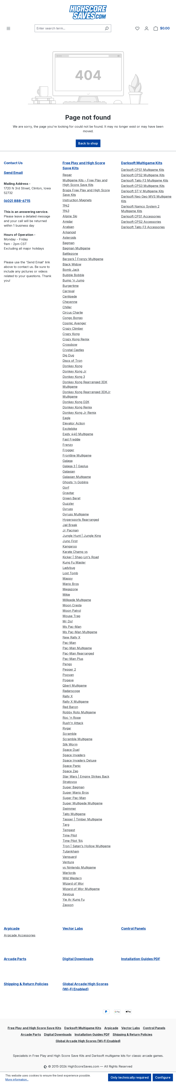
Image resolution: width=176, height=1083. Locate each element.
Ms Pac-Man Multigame (80, 632)
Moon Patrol (72, 610)
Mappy (68, 578)
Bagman (68, 243)
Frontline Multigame (77, 455)
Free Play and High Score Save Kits (84, 165)
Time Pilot (70, 835)
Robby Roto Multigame (79, 712)
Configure (162, 1077)
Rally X (68, 696)
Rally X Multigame (76, 701)
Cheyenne (70, 302)
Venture (68, 862)
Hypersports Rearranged (81, 520)
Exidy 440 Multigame (78, 434)
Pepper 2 (69, 669)
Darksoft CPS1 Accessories (141, 216)
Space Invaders (74, 755)
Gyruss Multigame (76, 514)
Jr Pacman (71, 530)
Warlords (69, 873)
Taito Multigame (74, 814)
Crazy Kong (71, 334)
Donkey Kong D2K (76, 402)
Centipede (70, 296)
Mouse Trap (71, 616)
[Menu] (8, 28)
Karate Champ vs (75, 552)
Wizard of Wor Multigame (81, 889)
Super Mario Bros (76, 792)
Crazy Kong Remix (76, 339)
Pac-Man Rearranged (78, 653)
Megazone (70, 589)
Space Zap (70, 771)
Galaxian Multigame (77, 477)
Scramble (70, 734)
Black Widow (72, 264)
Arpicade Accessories (19, 935)
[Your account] (146, 28)
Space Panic (72, 766)
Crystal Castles (73, 350)
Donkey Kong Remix (77, 407)
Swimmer (69, 808)
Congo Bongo (73, 318)
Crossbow (70, 344)
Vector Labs (73, 928)
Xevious (68, 894)
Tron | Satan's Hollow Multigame (87, 846)
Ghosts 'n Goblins (75, 482)
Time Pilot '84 (73, 841)
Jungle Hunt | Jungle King (82, 536)
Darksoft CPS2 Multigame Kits (143, 175)
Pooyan (68, 675)
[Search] (106, 28)
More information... (17, 1079)
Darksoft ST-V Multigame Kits (142, 191)
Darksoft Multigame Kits (141, 163)
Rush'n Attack (73, 723)
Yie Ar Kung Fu (74, 899)
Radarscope (71, 691)
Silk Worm (70, 744)
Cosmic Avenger (74, 323)
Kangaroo (70, 546)
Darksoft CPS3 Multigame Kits (143, 186)
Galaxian (69, 471)
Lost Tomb (70, 573)
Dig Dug (68, 355)
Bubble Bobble (73, 275)
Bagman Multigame (76, 248)
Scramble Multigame (77, 739)
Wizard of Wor (73, 883)
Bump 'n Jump (73, 280)
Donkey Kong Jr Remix (79, 413)
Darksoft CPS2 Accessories (141, 222)
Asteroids (69, 237)
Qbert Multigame (75, 685)
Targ (66, 825)
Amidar (68, 221)
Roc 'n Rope (72, 718)
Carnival (68, 291)
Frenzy (68, 445)
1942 (66, 205)
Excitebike (70, 429)
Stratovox (70, 782)
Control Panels (133, 928)
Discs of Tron (72, 361)
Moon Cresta (72, 605)
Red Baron (70, 707)
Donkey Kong (72, 366)
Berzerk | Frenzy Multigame (83, 259)
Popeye (68, 680)
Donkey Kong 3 (74, 377)
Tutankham (71, 851)
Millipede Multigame (77, 600)
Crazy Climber (73, 328)
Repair (67, 175)
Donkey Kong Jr (74, 371)
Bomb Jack (71, 270)
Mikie (66, 594)
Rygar (67, 728)
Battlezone (70, 254)
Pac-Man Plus (73, 659)
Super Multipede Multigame (83, 803)
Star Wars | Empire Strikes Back (86, 776)
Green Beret (71, 498)
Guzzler (68, 503)
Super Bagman (73, 787)
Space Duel (71, 750)
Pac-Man (69, 643)
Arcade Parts (15, 959)
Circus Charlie (73, 312)
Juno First (70, 541)
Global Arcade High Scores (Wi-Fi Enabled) (85, 986)
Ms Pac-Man (72, 627)
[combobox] (68, 28)
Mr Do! (68, 621)
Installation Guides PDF (140, 959)
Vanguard (70, 857)
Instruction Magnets (77, 200)
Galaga (68, 461)
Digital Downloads (78, 959)
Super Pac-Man (74, 798)
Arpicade (12, 928)
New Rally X (71, 637)
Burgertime (71, 286)
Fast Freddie (71, 439)
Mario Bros (71, 584)
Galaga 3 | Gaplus (75, 466)
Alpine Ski (70, 216)
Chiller (67, 307)
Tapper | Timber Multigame (82, 819)
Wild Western (72, 878)
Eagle (66, 418)
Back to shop (88, 143)
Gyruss (68, 509)
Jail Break (70, 525)
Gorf (66, 487)
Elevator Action (74, 423)
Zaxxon (68, 905)
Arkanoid (69, 232)
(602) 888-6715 (17, 201)
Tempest (69, 830)
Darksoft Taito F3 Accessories (143, 227)
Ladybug (69, 568)
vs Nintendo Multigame (79, 867)
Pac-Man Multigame (77, 648)
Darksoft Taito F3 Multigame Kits (144, 180)
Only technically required (130, 1077)
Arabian (68, 227)
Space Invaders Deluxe (79, 760)
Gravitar (68, 493)
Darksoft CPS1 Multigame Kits (142, 170)
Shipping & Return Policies (26, 984)
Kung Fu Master (74, 562)
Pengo (67, 664)
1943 (66, 211)
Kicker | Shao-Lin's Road (81, 557)
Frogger (68, 450)
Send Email (13, 173)
